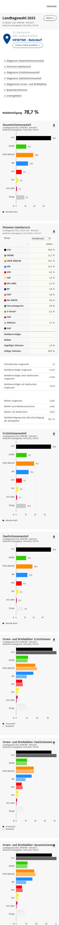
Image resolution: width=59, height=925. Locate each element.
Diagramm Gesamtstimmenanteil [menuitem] (25, 60)
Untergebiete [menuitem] (14, 95)
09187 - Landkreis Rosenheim (25, 36)
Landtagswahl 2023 (19, 18)
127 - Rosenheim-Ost (21, 32)
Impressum (51, 6)
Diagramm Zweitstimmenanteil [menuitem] (24, 78)
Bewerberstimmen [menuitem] (17, 89)
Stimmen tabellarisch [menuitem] (19, 66)
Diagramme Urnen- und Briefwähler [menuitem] (27, 84)
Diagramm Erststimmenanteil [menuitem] (23, 72)
